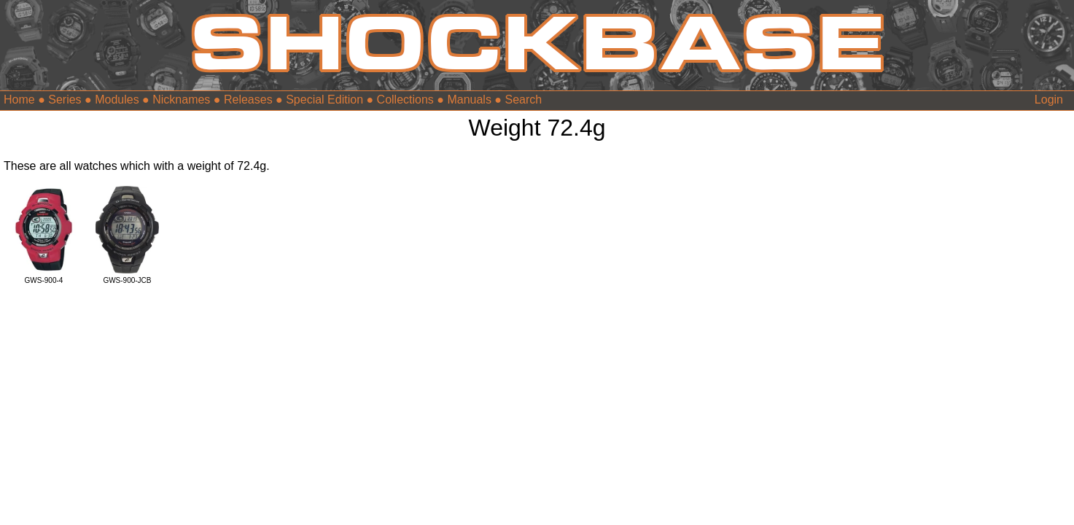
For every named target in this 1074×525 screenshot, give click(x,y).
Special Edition (324, 99)
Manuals (469, 99)
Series (64, 99)
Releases (248, 99)
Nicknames (181, 99)
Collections (405, 99)
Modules (117, 99)
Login (1049, 99)
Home (19, 99)
